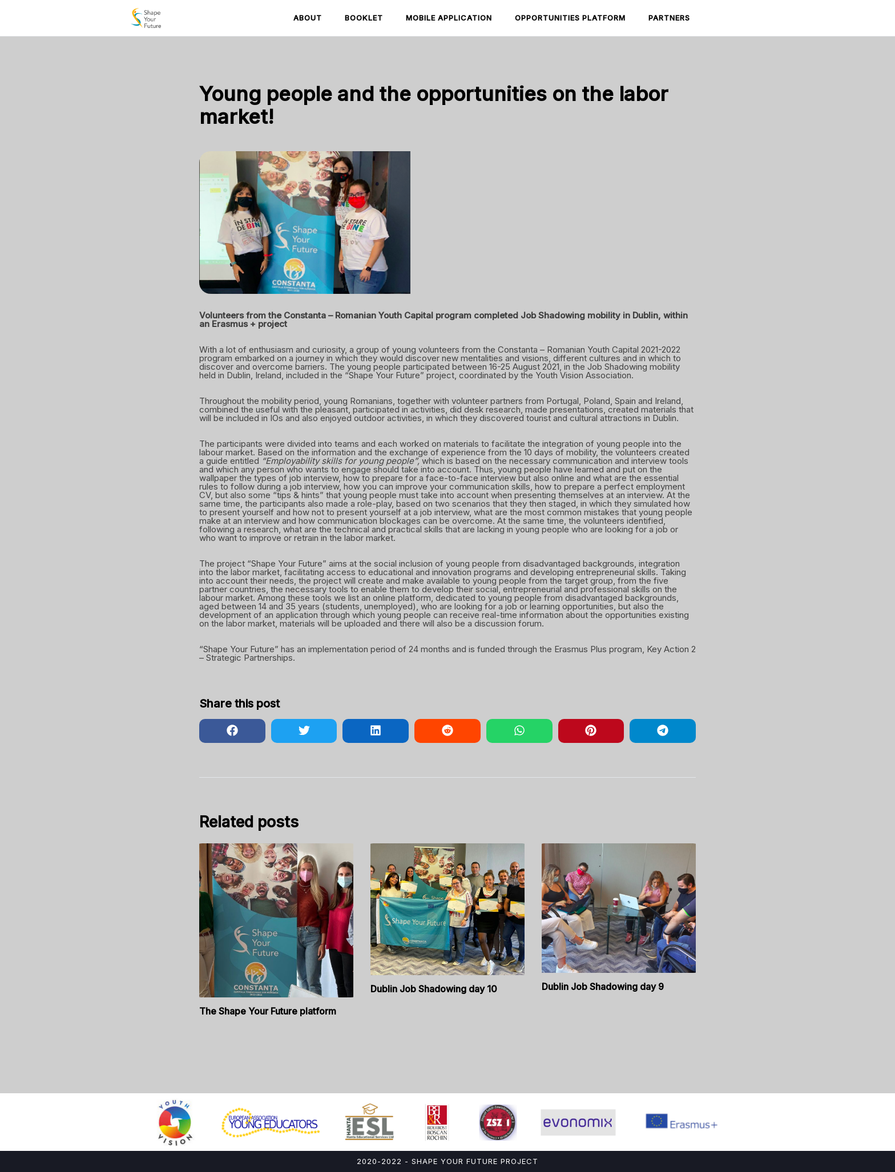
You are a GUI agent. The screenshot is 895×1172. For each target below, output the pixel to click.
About (307, 17)
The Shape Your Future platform (267, 1011)
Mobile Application (449, 17)
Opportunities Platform (570, 17)
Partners (669, 17)
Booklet (364, 17)
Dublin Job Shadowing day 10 (433, 989)
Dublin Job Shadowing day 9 (603, 986)
